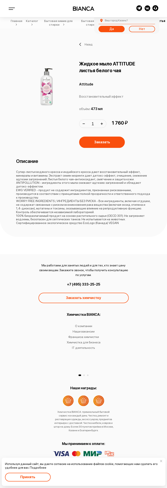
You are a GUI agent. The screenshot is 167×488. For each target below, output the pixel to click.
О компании (83, 326)
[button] (79, 375)
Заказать (102, 142)
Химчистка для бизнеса (83, 342)
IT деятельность (83, 347)
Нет (142, 29)
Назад (85, 44)
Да (111, 29)
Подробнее (38, 467)
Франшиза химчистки (83, 337)
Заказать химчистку (83, 298)
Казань (116, 20)
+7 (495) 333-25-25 (83, 284)
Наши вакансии (84, 331)
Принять (27, 477)
